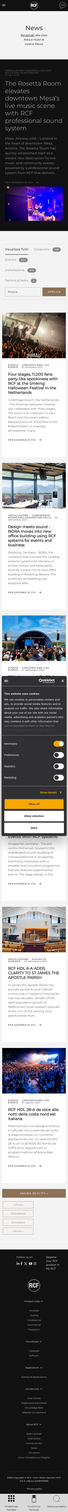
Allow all (34, 803)
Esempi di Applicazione (34, 1377)
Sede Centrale (34, 1433)
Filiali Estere (34, 1438)
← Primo (18, 1204)
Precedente (18, 1213)
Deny (34, 827)
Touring (34, 1315)
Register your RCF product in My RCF (52, 1262)
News (34, 1448)
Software (34, 1355)
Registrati (28, 35)
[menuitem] (34, 1489)
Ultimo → (18, 1231)
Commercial (34, 1324)
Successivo (18, 1222)
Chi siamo (34, 1452)
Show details (48, 792)
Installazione (34, 1320)
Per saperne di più (19, 182)
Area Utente (34, 1398)
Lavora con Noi (34, 1443)
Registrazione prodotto (34, 1403)
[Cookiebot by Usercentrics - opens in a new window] (40, 681)
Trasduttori (34, 1329)
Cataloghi (34, 1350)
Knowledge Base (34, 1407)
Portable (34, 1310)
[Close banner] (62, 681)
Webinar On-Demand (34, 1412)
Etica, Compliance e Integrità (34, 1457)
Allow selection (34, 815)
